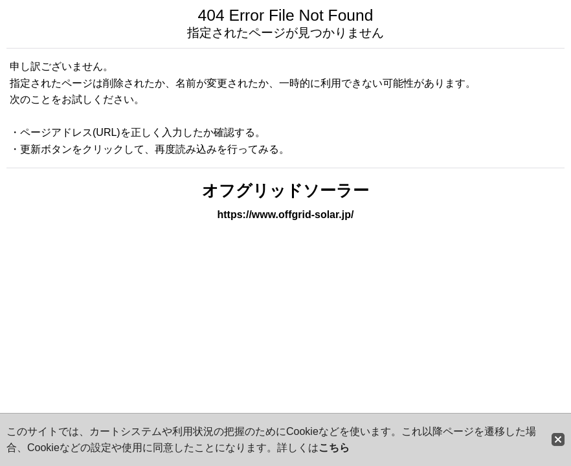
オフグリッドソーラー (285, 190)
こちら (334, 447)
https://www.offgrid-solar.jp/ (286, 214)
